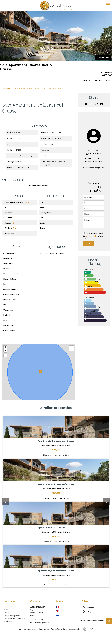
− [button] (5, 350)
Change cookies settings (72, 629)
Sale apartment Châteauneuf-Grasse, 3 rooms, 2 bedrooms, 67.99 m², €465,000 (41, 89)
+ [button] (5, 347)
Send (88, 243)
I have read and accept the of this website (93, 236)
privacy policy (92, 236)
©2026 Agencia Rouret (28, 629)
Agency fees (55, 629)
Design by (87, 629)
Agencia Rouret (37, 606)
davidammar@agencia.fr (95, 167)
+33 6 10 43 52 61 (95, 162)
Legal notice (44, 629)
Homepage (6, 89)
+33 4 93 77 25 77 (95, 159)
